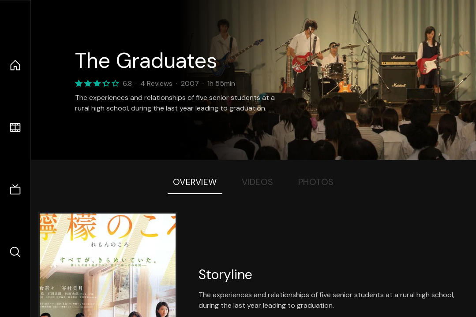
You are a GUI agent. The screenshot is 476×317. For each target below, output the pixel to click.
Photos (316, 182)
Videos (258, 182)
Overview (195, 182)
